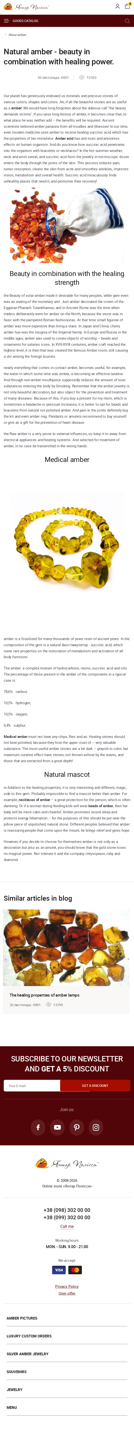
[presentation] (5, 959)
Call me (67, 1227)
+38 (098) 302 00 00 (67, 1211)
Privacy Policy (67, 1287)
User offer (67, 1294)
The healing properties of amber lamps (47, 995)
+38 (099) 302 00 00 (67, 1218)
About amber (17, 35)
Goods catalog (21, 21)
